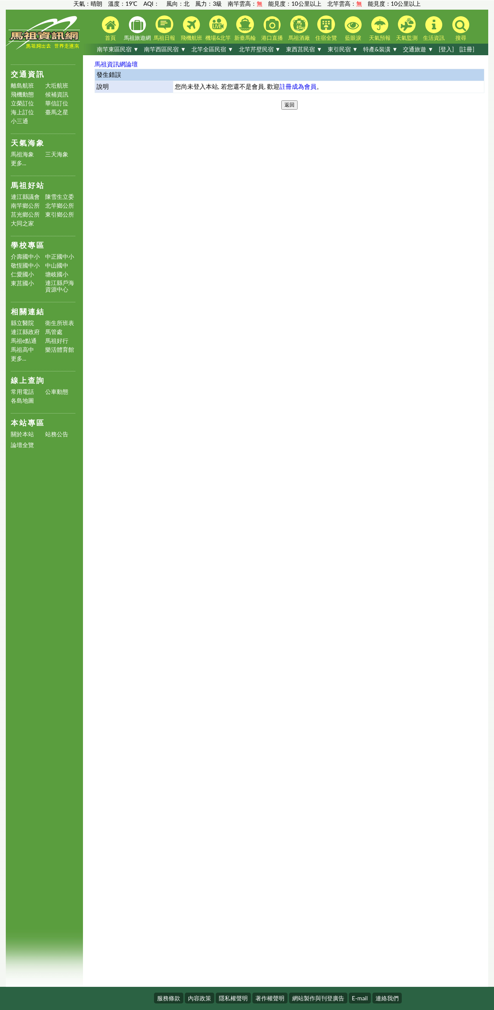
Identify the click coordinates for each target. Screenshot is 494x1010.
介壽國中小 (25, 256)
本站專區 (28, 422)
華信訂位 (56, 103)
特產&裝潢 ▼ (380, 49)
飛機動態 (22, 94)
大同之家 (22, 223)
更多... (19, 163)
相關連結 (28, 311)
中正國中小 (59, 256)
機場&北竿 (218, 28)
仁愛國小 (22, 274)
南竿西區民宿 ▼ (165, 49)
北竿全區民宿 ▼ (212, 49)
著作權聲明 (269, 998)
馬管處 (54, 332)
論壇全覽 (22, 445)
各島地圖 (22, 400)
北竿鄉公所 (59, 205)
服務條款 (168, 998)
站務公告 (56, 434)
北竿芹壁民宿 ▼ (260, 49)
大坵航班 (56, 85)
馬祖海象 (22, 154)
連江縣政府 (25, 332)
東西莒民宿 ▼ (304, 49)
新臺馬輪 (245, 28)
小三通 (19, 121)
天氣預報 (380, 28)
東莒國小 (22, 283)
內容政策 (199, 998)
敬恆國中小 (25, 265)
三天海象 (56, 154)
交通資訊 (28, 73)
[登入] (446, 49)
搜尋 (460, 28)
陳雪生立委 (59, 196)
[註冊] (466, 49)
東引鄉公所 (59, 214)
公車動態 (56, 391)
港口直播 (272, 28)
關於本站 (22, 434)
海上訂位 (22, 112)
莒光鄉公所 (25, 214)
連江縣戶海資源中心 (59, 286)
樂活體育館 (59, 349)
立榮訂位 (22, 103)
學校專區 (28, 245)
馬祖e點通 (24, 340)
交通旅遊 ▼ (418, 49)
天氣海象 (28, 142)
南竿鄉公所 (25, 205)
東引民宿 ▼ (343, 49)
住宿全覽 (326, 28)
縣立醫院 (22, 323)
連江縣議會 (25, 196)
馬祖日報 (164, 28)
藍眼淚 (353, 28)
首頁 (110, 28)
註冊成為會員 (297, 86)
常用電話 (22, 391)
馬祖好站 (28, 185)
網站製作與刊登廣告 (318, 998)
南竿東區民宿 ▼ (118, 49)
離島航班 (22, 85)
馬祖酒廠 (299, 28)
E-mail (360, 998)
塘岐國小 (56, 274)
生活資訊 (434, 28)
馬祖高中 (22, 349)
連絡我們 (387, 998)
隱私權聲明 (233, 998)
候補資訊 (56, 94)
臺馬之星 (56, 112)
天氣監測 (407, 28)
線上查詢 (28, 380)
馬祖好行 (56, 340)
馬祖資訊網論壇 (116, 64)
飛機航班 (191, 28)
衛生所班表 (59, 323)
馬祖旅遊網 (137, 28)
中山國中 (56, 265)
